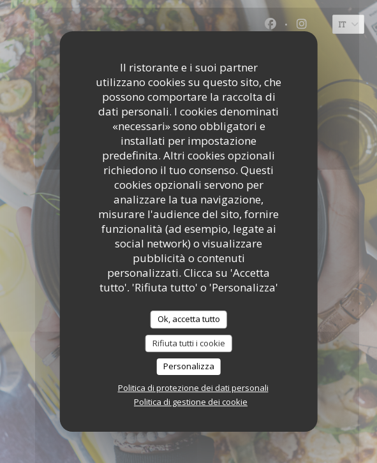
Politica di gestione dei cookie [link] (191, 402)
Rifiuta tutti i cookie (188, 343)
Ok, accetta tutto (189, 319)
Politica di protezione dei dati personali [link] (193, 387)
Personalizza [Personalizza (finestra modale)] (188, 366)
